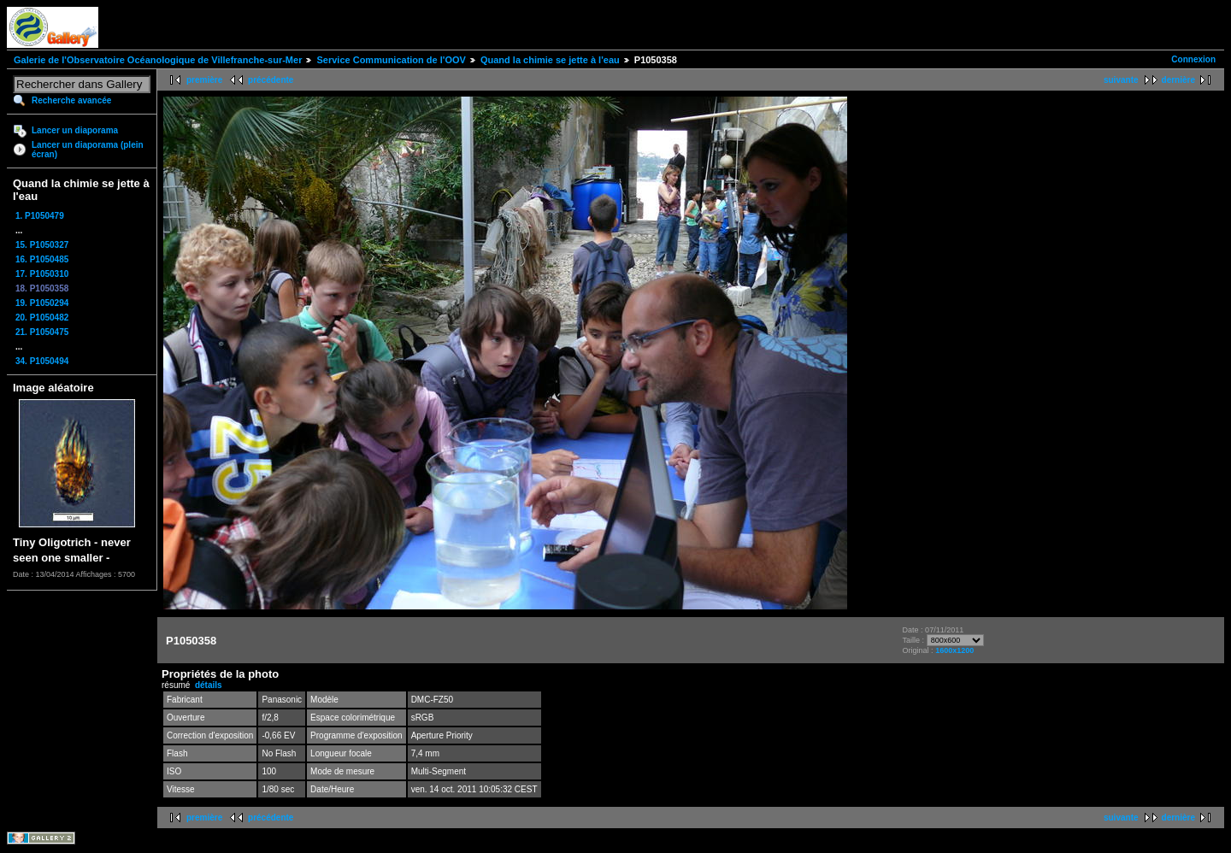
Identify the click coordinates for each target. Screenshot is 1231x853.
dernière (1178, 80)
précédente (270, 80)
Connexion (1193, 59)
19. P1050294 (41, 303)
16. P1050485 (41, 259)
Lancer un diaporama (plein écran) (88, 149)
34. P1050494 (41, 361)
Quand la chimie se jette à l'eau (550, 60)
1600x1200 (954, 650)
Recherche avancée (71, 100)
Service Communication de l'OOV (390, 60)
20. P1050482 (41, 317)
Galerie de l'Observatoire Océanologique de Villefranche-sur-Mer (158, 60)
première (204, 80)
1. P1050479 (39, 216)
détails (208, 685)
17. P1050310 (41, 274)
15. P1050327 (41, 245)
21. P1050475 (41, 332)
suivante (1121, 80)
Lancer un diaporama (75, 130)
